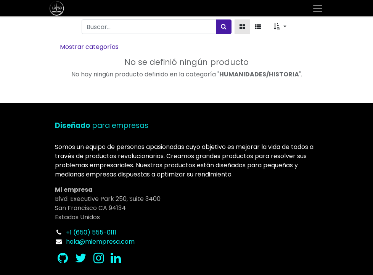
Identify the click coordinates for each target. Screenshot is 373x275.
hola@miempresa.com (100, 241)
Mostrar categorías (89, 46)
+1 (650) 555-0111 (91, 232)
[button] (280, 26)
